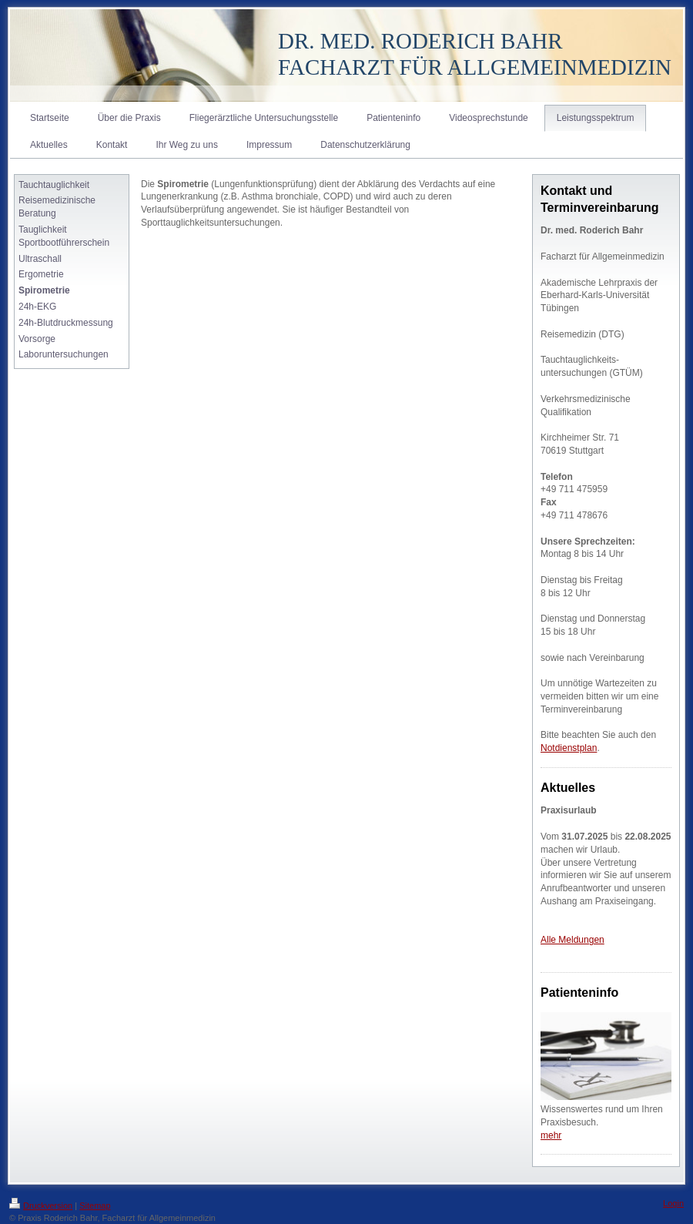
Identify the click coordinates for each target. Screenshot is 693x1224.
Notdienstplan (569, 748)
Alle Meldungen (572, 939)
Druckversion (40, 1205)
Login (673, 1203)
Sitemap (94, 1205)
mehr (551, 1135)
